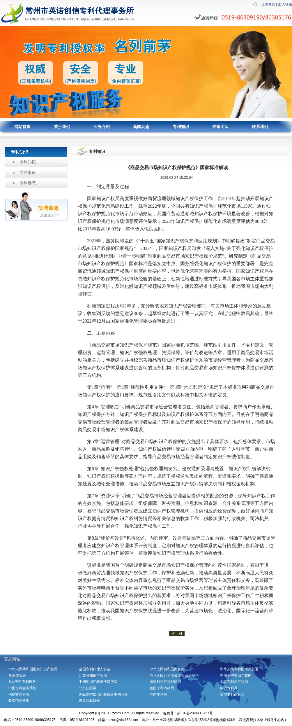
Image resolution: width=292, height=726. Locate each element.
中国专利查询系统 (22, 688)
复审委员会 (17, 675)
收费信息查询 (18, 701)
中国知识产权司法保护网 (98, 682)
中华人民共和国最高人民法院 (172, 675)
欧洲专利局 (229, 688)
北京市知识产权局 (234, 682)
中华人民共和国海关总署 (239, 669)
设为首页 (268, 4)
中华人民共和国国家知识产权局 (32, 669)
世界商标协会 (89, 701)
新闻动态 (141, 127)
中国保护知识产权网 (236, 675)
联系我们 (260, 127)
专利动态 (28, 183)
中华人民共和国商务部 (169, 669)
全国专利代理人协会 (94, 669)
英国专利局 (158, 694)
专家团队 (220, 127)
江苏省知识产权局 (93, 675)
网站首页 (22, 127)
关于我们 (62, 127)
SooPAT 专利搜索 (22, 682)
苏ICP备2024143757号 (195, 713)
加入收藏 (285, 4)
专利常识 (28, 172)
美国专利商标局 (232, 694)
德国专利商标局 (162, 688)
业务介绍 (101, 127)
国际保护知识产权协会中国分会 (103, 694)
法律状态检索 (18, 694)
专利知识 (181, 127)
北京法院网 (87, 688)
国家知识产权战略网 (165, 682)
